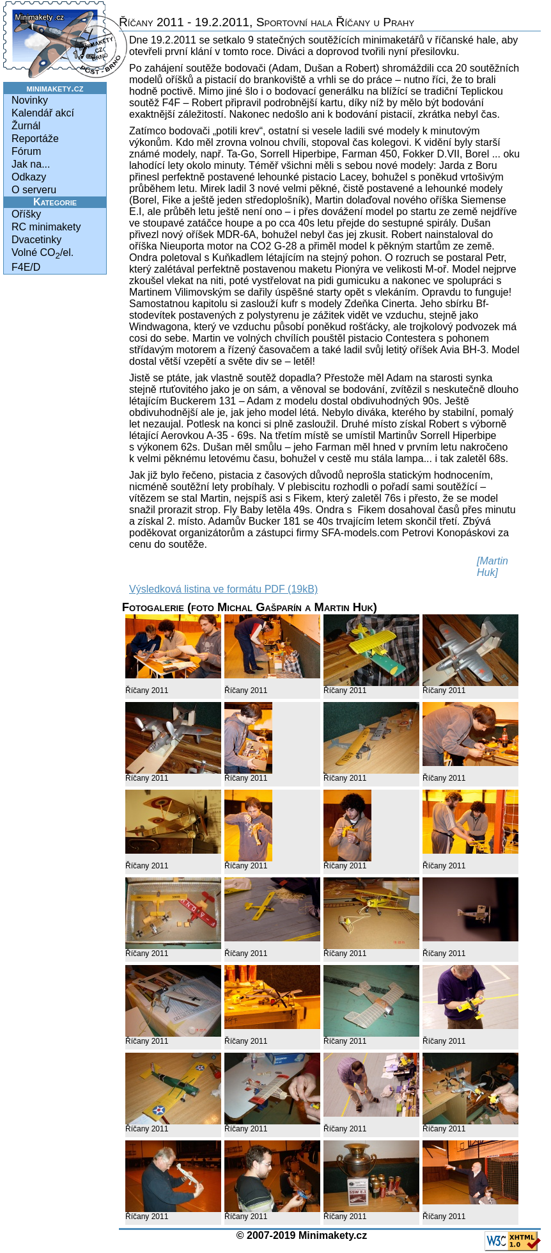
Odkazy (29, 177)
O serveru (34, 189)
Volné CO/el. (43, 253)
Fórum (26, 151)
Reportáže (35, 138)
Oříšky (26, 214)
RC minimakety (46, 226)
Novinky (30, 100)
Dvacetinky (36, 239)
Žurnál (26, 125)
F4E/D (26, 267)
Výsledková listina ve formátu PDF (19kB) (223, 589)
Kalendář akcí (43, 113)
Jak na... (31, 164)
